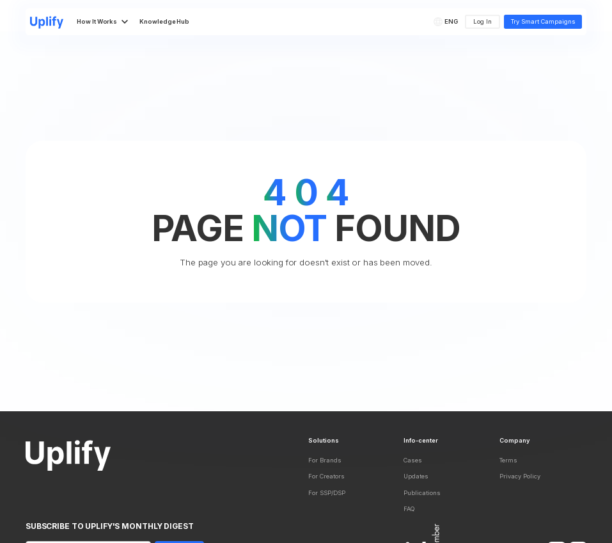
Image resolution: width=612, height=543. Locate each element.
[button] (447, 21)
